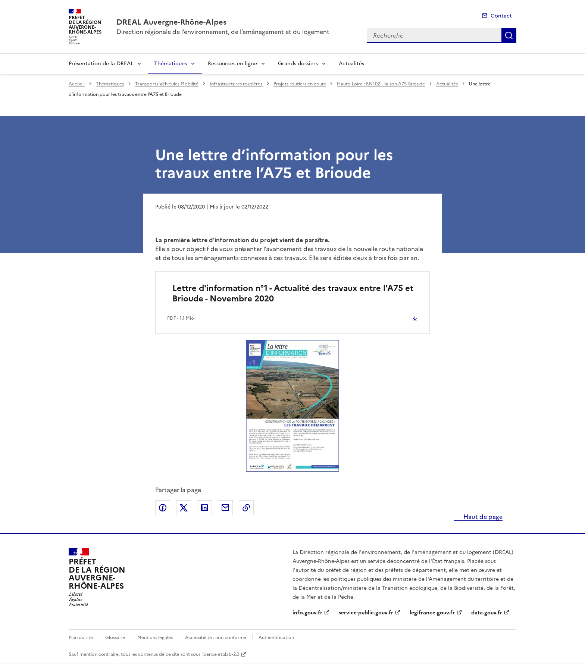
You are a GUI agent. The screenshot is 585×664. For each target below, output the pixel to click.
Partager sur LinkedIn (204, 507)
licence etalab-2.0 (220, 654)
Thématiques (170, 64)
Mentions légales (155, 637)
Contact (501, 16)
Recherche (508, 35)
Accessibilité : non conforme (215, 637)
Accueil (77, 84)
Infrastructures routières (236, 84)
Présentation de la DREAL (101, 64)
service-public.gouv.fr (366, 613)
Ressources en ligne (232, 64)
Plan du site (81, 637)
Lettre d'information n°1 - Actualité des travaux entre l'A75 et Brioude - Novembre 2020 (292, 293)
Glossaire (115, 637)
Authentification (276, 637)
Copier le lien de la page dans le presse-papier (246, 507)
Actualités (351, 64)
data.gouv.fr (486, 613)
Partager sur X (183, 507)
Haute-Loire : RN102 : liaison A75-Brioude (381, 84)
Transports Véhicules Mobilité (166, 84)
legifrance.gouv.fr (432, 613)
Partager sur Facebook (162, 507)
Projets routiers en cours (299, 84)
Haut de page (482, 516)
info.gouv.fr (307, 613)
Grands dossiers (298, 64)
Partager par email (225, 507)
